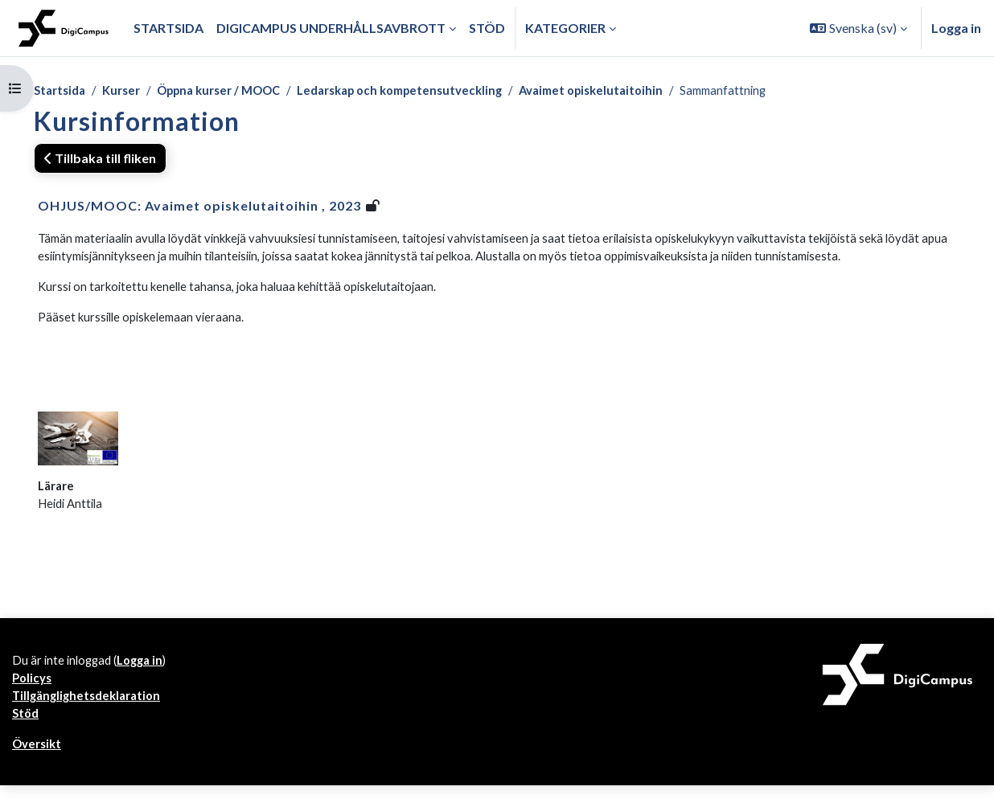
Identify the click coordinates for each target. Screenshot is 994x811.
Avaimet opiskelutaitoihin (636, 91)
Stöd (26, 736)
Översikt (39, 768)
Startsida (62, 91)
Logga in (956, 27)
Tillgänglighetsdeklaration (91, 717)
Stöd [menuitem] (487, 27)
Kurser (128, 91)
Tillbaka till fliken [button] (100, 159)
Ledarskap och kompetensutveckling (431, 91)
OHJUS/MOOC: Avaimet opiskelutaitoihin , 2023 (199, 207)
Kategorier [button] (565, 27)
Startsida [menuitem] (168, 27)
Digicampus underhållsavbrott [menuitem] (331, 27)
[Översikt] (63, 28)
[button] (858, 28)
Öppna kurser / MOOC (234, 91)
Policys (33, 698)
